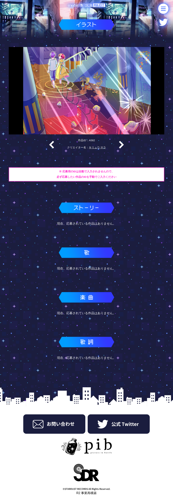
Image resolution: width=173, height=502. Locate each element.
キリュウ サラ (97, 147)
